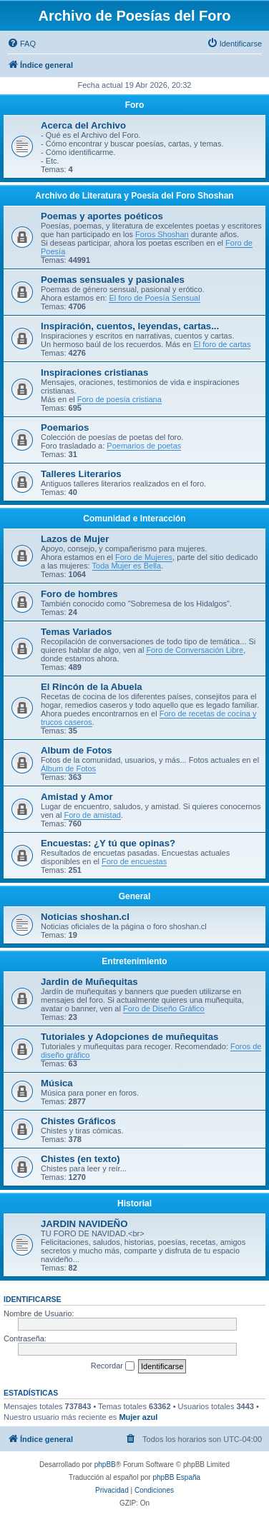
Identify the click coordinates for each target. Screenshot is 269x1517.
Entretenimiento (134, 961)
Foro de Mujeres (143, 557)
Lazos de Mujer (75, 539)
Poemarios (65, 427)
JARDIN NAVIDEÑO (84, 1223)
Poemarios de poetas (144, 445)
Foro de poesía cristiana (119, 399)
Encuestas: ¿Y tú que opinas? (108, 843)
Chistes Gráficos (78, 1121)
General (135, 896)
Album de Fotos (76, 750)
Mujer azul (138, 1417)
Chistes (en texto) (80, 1158)
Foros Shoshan (162, 234)
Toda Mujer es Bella (127, 565)
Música (57, 1083)
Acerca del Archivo (83, 125)
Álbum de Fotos (68, 768)
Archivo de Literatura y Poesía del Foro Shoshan (134, 196)
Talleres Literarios (81, 474)
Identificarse (33, 1299)
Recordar (112, 1366)
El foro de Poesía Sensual (154, 298)
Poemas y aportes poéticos (102, 216)
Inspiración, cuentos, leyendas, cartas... (130, 326)
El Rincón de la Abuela (91, 686)
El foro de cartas (221, 344)
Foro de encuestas (134, 861)
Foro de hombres (79, 594)
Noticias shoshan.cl (85, 916)
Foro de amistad (92, 815)
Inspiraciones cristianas (94, 372)
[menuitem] (21, 43)
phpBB (105, 1464)
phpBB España (176, 1477)
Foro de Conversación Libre (194, 650)
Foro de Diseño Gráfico (164, 1008)
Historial (134, 1203)
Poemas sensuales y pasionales (113, 279)
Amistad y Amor (77, 796)
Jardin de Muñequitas (89, 981)
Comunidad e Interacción (134, 519)
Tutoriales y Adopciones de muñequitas (129, 1036)
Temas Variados (76, 631)
